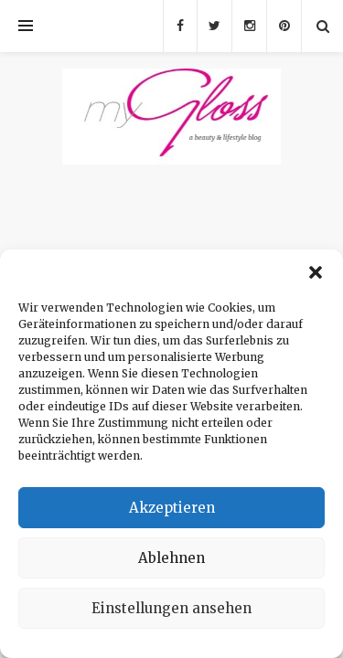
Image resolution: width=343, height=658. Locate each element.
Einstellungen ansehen (171, 608)
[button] (315, 272)
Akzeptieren (172, 507)
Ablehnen (171, 558)
